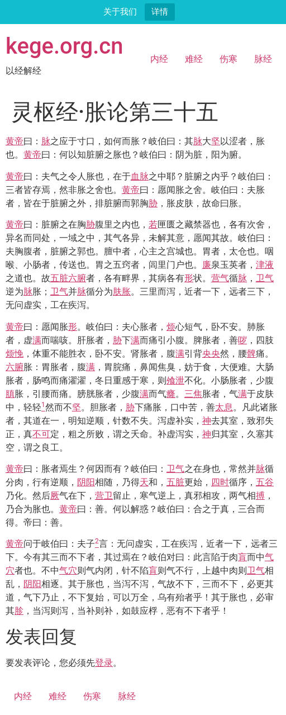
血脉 (140, 176)
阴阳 (86, 482)
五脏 (175, 482)
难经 (194, 59)
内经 (159, 59)
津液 (265, 264)
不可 (41, 434)
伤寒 (228, 59)
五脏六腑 (68, 278)
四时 (220, 482)
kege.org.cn (64, 46)
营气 (220, 278)
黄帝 (14, 141)
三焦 (193, 394)
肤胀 (122, 291)
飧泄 (175, 380)
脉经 (263, 59)
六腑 (14, 367)
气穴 (68, 570)
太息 (224, 407)
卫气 (265, 278)
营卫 (104, 495)
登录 (104, 662)
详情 (159, 11)
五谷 (265, 482)
